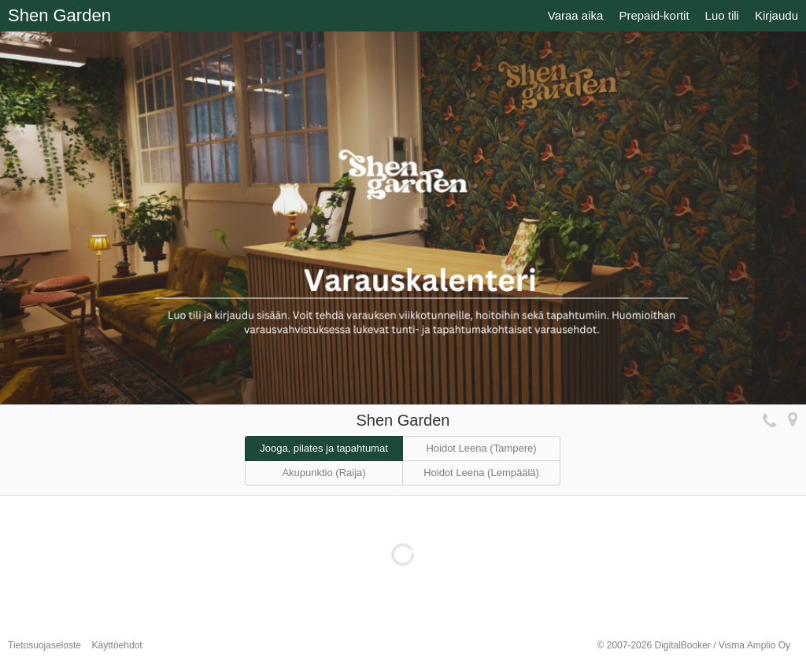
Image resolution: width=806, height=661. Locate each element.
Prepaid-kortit (654, 15)
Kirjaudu (776, 15)
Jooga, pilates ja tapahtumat (324, 448)
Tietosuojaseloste (44, 645)
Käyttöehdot (117, 645)
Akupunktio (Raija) (323, 472)
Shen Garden (59, 15)
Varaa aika (576, 15)
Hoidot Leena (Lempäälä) (481, 472)
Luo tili (722, 15)
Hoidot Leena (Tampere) (481, 448)
